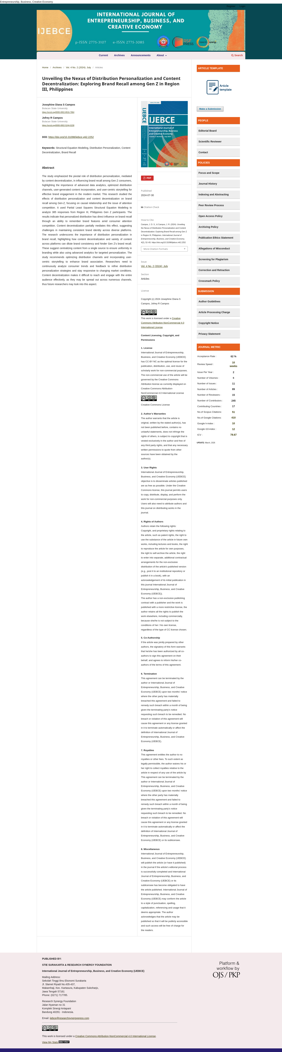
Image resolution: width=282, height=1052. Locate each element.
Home (45, 67)
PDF (148, 178)
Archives (119, 55)
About (161, 55)
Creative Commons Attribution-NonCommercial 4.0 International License (162, 323)
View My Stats (50, 1042)
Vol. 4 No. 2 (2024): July (78, 67)
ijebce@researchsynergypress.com (69, 1018)
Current (103, 55)
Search (237, 55)
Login (242, 6)
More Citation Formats (156, 248)
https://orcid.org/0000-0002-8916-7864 (58, 112)
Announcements (141, 55)
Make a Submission (210, 109)
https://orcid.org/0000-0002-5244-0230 (58, 125)
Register (231, 6)
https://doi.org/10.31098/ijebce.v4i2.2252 (71, 137)
